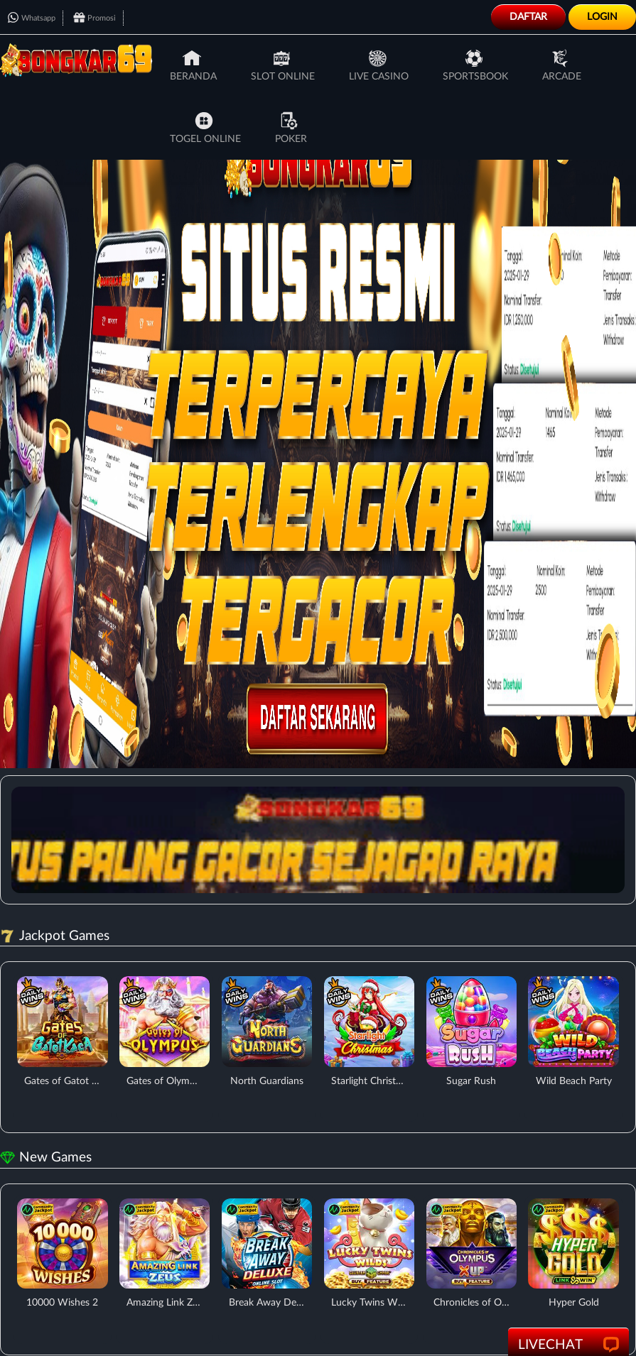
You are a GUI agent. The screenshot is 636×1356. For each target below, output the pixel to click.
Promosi (94, 18)
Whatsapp (31, 18)
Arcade (561, 65)
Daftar (528, 17)
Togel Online (205, 127)
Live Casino (379, 65)
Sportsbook (475, 65)
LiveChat (568, 1345)
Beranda (193, 65)
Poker (291, 127)
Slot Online (283, 65)
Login (602, 17)
